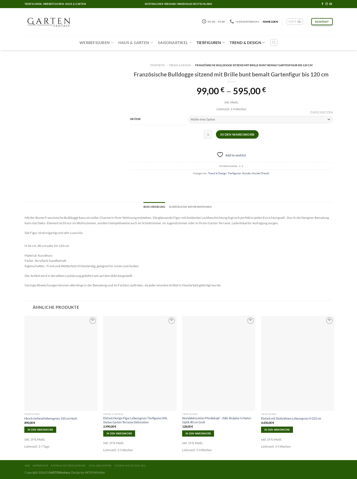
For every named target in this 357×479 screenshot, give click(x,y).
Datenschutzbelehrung (68, 465)
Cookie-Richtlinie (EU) (130, 465)
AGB (27, 465)
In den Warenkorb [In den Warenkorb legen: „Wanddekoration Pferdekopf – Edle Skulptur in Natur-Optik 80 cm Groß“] (198, 433)
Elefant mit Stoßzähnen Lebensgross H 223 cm (291, 418)
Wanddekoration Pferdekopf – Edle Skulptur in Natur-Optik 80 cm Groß (217, 420)
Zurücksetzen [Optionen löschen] (321, 112)
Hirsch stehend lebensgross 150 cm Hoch (50, 418)
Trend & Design (247, 42)
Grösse (135, 119)
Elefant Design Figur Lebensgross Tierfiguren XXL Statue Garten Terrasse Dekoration (135, 420)
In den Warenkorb (237, 134)
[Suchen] (273, 42)
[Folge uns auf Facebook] (322, 4)
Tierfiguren (210, 42)
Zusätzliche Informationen (190, 206)
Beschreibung (154, 206)
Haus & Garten (135, 42)
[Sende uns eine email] (330, 4)
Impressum (40, 465)
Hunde (246, 173)
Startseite (157, 65)
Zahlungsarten (100, 465)
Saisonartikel (175, 42)
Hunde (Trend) (260, 173)
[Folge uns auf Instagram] (326, 4)
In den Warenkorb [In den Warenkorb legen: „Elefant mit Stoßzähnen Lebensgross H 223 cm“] (277, 429)
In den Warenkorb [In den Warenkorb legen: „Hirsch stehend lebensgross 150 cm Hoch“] (40, 429)
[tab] (154, 207)
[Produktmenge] (208, 134)
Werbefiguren (96, 42)
